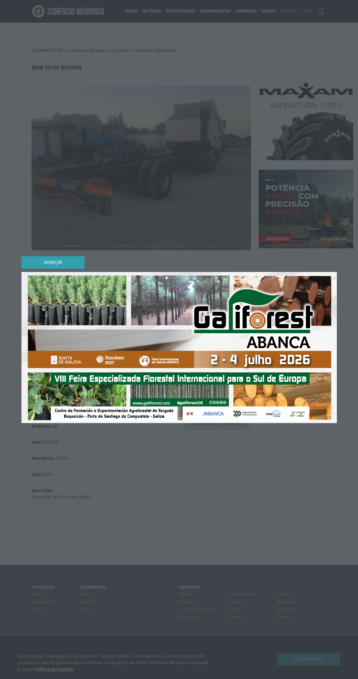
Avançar (53, 262)
